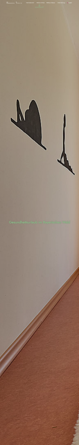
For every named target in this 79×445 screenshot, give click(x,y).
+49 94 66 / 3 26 (19, 3)
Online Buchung (61, 2)
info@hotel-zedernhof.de (10, 3)
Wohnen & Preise (41, 2)
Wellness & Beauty (50, 2)
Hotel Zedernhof (30, 2)
